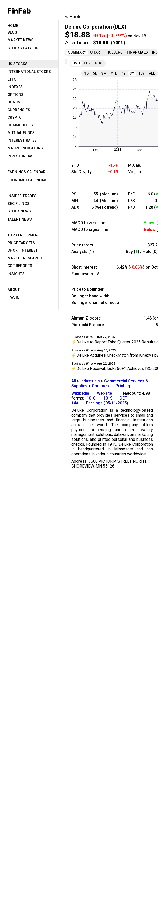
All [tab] (152, 73)
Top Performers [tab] (24, 235)
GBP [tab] (98, 63)
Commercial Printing (111, 385)
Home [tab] (13, 26)
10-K (107, 398)
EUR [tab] (87, 63)
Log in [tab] (13, 298)
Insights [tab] (16, 274)
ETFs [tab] (12, 79)
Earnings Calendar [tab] (27, 172)
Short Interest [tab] (23, 250)
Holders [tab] (114, 52)
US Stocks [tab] (18, 64)
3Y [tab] (132, 73)
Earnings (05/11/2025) (107, 403)
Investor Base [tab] (22, 156)
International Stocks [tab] (29, 72)
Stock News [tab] (19, 211)
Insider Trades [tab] (22, 196)
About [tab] (14, 290)
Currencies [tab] (19, 110)
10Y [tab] (141, 73)
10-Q (91, 398)
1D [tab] (86, 73)
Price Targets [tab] (21, 243)
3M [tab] (104, 73)
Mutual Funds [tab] (21, 133)
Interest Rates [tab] (22, 140)
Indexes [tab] (15, 87)
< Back (73, 17)
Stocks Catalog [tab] (23, 48)
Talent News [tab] (20, 219)
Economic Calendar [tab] (27, 180)
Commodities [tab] (20, 125)
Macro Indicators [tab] (25, 148)
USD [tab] (76, 63)
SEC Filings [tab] (18, 204)
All (73, 381)
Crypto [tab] (15, 117)
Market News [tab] (20, 40)
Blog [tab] (12, 32)
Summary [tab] (77, 52)
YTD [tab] (114, 73)
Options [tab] (16, 94)
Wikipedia (80, 393)
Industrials (90, 381)
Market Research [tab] (25, 258)
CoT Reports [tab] (20, 266)
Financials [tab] (137, 52)
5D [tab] (95, 73)
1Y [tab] (124, 73)
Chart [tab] (96, 52)
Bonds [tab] (14, 102)
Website (104, 393)
